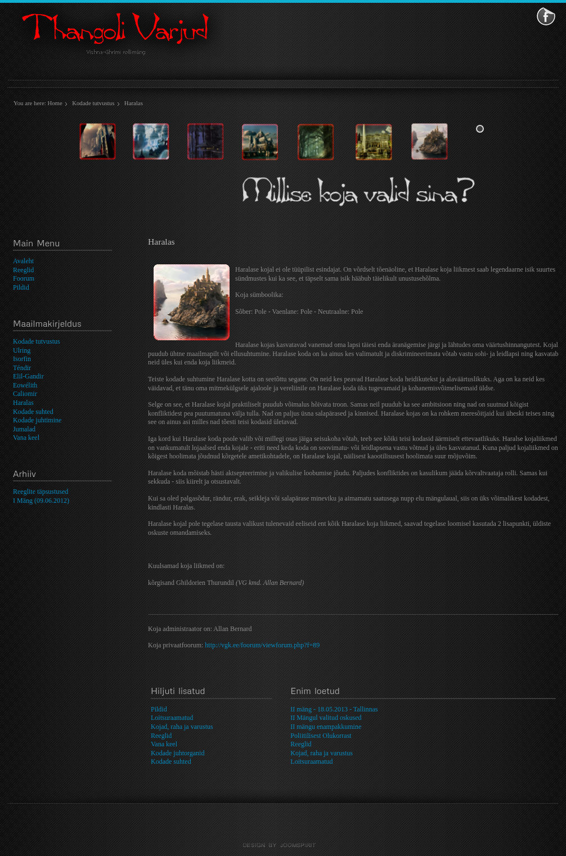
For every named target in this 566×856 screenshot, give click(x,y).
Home (54, 103)
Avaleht (23, 261)
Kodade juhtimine (37, 420)
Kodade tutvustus (93, 103)
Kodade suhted (33, 412)
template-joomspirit (283, 845)
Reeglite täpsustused (40, 491)
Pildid (21, 287)
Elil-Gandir (28, 376)
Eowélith (25, 385)
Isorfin (22, 359)
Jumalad (24, 429)
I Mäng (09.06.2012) (41, 500)
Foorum (23, 278)
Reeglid (23, 270)
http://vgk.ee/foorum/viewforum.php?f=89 (262, 645)
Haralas (23, 403)
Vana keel (26, 437)
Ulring (21, 350)
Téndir (22, 368)
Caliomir (25, 394)
